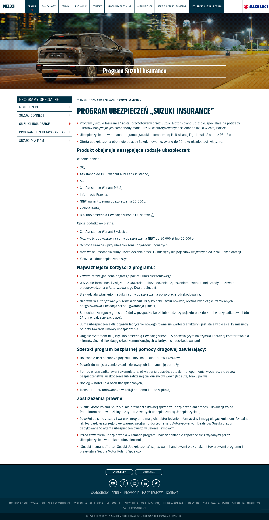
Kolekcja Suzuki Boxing (207, 6)
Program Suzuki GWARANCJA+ (42, 132)
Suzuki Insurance (34, 124)
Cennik (65, 6)
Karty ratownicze (134, 508)
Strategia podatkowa (246, 503)
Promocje (81, 6)
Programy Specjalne (119, 6)
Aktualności (144, 6)
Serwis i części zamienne (172, 6)
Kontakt (97, 6)
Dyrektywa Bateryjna (215, 503)
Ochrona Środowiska (23, 503)
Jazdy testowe (152, 493)
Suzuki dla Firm (31, 141)
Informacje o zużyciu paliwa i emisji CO (133, 503)
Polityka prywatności (55, 503)
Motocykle (148, 472)
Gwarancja (80, 503)
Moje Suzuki (28, 107)
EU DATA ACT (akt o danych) (181, 503)
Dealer (32, 6)
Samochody (49, 6)
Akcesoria (96, 503)
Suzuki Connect (31, 115)
